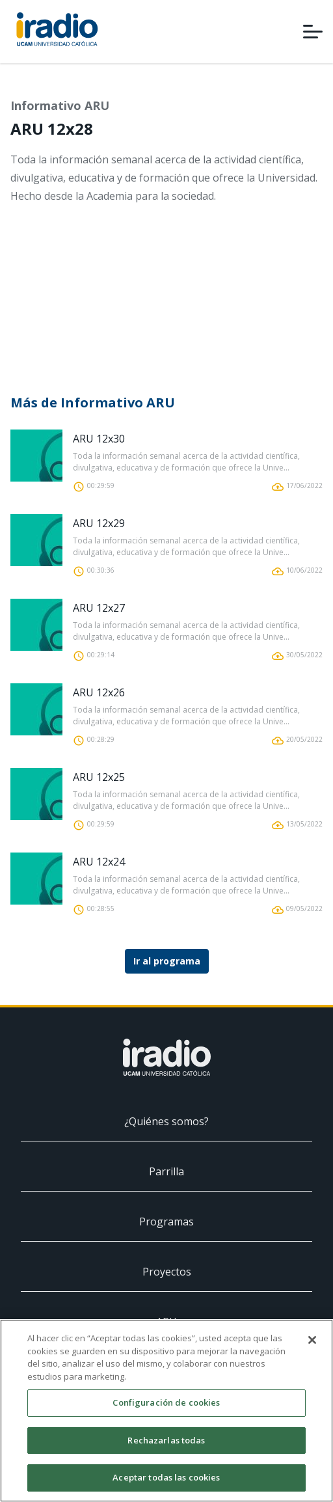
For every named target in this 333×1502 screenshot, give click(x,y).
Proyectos (166, 1271)
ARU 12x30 (99, 438)
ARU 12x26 (99, 692)
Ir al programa (166, 961)
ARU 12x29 (99, 523)
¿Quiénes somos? (166, 1121)
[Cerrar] (312, 1340)
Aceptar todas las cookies (166, 1477)
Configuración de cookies (166, 1402)
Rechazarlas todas (166, 1440)
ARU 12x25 (99, 777)
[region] (166, 1410)
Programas (166, 1221)
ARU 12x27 (99, 608)
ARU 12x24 (99, 861)
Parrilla (166, 1171)
